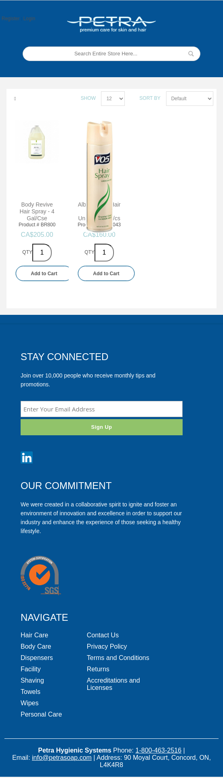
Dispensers (37, 657)
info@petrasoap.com (62, 757)
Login (29, 18)
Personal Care (41, 714)
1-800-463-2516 (158, 750)
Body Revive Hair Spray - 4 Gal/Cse (37, 211)
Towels (30, 691)
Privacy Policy (107, 646)
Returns (98, 669)
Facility (31, 669)
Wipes (29, 703)
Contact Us (103, 635)
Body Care (36, 646)
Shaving (32, 680)
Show (88, 98)
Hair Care (34, 635)
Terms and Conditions (118, 657)
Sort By (149, 98)
